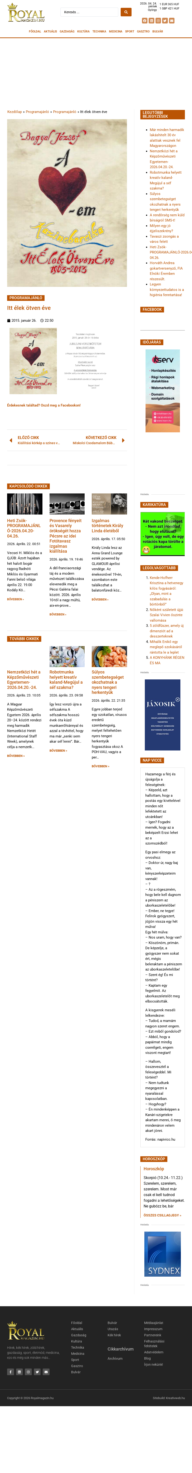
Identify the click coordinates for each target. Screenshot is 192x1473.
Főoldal (35, 31)
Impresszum (153, 1329)
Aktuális (50, 31)
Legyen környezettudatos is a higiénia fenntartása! (167, 289)
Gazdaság (67, 31)
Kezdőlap (14, 112)
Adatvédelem (153, 1352)
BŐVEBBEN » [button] (15, 599)
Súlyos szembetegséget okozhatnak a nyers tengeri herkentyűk (108, 682)
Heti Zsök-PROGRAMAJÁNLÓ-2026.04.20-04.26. (24, 528)
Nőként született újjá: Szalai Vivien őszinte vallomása (167, 615)
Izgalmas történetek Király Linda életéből (107, 525)
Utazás (113, 1329)
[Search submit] (126, 12)
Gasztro (143, 31)
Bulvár (157, 31)
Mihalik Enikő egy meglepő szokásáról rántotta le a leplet (166, 647)
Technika (99, 31)
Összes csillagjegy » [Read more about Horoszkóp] (162, 1215)
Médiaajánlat (153, 1323)
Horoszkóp (154, 1168)
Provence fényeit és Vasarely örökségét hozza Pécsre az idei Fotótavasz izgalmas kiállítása (66, 536)
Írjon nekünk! (153, 1364)
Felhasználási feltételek (154, 1343)
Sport (129, 31)
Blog (147, 1358)
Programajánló (37, 112)
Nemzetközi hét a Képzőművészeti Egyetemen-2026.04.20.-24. (24, 679)
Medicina (115, 31)
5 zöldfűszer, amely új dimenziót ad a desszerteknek (167, 631)
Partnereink (152, 1335)
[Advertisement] (96, 74)
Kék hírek (114, 1335)
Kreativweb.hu (175, 1398)
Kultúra (83, 31)
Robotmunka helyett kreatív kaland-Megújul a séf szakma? (66, 679)
